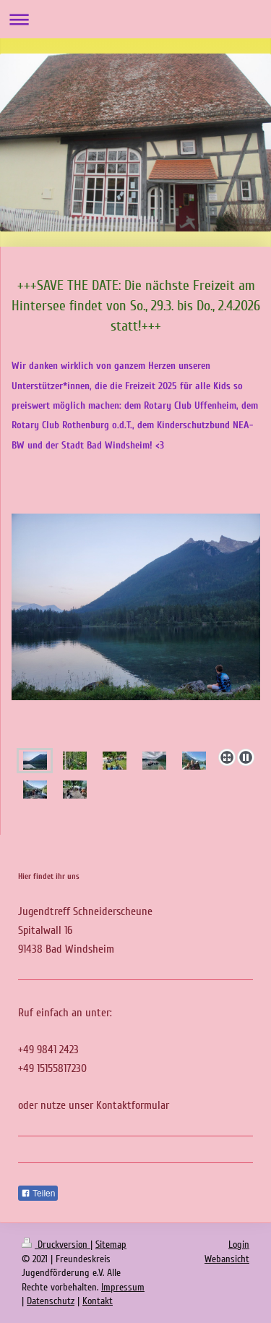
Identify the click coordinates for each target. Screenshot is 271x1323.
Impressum (123, 1287)
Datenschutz (50, 1301)
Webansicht (227, 1259)
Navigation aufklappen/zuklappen (135, 19)
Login (238, 1244)
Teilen (38, 1193)
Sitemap (110, 1244)
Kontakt (97, 1301)
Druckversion (56, 1244)
